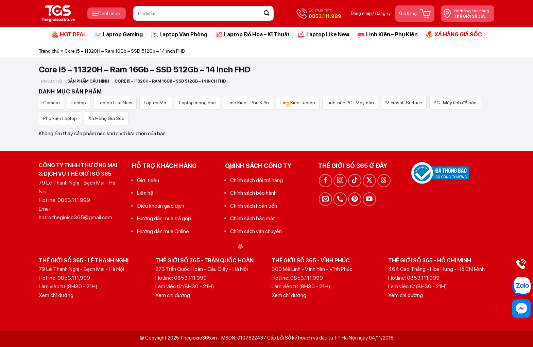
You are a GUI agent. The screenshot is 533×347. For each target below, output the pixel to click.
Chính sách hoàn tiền (253, 206)
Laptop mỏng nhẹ (197, 102)
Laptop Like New (323, 34)
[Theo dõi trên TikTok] (354, 180)
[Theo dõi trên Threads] (384, 180)
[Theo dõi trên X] (369, 180)
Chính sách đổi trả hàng (256, 180)
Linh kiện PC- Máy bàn (350, 102)
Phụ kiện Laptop (60, 118)
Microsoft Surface (403, 102)
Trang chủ (49, 51)
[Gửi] (266, 13)
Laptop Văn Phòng (179, 34)
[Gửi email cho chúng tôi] (325, 199)
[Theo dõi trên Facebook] (325, 180)
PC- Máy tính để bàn (455, 102)
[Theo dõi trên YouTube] (369, 199)
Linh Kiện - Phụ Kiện (248, 102)
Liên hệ (145, 193)
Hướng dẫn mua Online (163, 231)
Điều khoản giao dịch (160, 206)
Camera (51, 102)
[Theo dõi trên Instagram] (340, 180)
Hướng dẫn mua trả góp (164, 218)
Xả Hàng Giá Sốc (106, 118)
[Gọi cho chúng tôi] (340, 199)
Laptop (78, 102)
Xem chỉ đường (56, 295)
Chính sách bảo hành (253, 193)
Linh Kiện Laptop (297, 102)
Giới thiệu (148, 180)
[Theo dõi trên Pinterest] (354, 199)
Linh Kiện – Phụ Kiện (388, 34)
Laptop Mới (156, 102)
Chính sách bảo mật (252, 218)
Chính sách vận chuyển (256, 231)
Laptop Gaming (118, 34)
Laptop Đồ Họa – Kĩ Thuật (253, 34)
